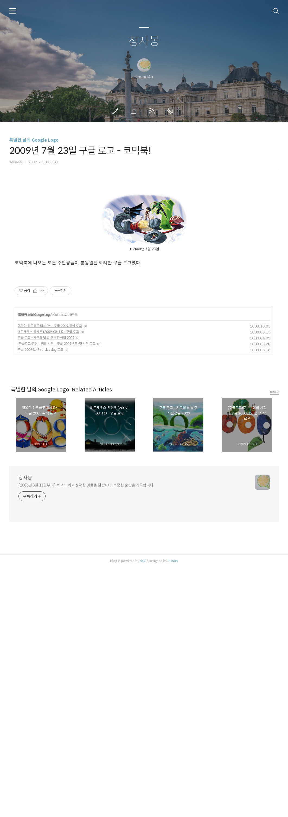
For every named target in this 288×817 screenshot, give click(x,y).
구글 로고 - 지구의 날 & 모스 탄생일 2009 (46, 587)
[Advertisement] (144, 226)
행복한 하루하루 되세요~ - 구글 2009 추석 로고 (50, 575)
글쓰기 (116, 110)
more (274, 640)
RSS (152, 110)
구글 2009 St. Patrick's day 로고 (40, 599)
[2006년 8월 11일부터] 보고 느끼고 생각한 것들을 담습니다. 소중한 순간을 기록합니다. (86, 734)
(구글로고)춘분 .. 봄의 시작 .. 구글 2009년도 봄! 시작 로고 (56, 593)
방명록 (134, 110)
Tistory (173, 810)
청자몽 (144, 41)
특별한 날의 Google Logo (34, 140)
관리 (171, 110)
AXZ (143, 810)
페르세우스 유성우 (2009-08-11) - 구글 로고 (48, 581)
